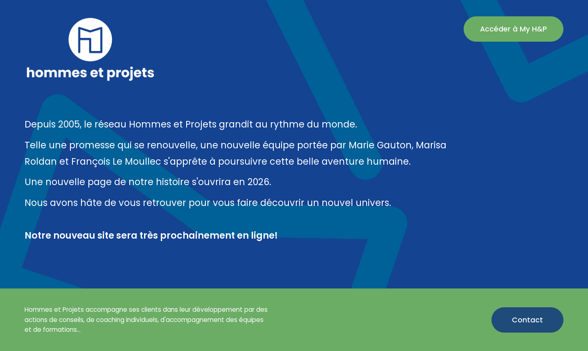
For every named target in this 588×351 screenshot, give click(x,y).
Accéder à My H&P (513, 29)
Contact (527, 320)
